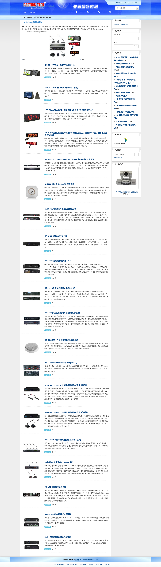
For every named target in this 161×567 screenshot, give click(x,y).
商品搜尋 (118, 150)
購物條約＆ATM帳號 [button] (86, 564)
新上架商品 (119, 164)
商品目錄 (118, 53)
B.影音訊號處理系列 (123, 64)
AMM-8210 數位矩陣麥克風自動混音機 (60, 209)
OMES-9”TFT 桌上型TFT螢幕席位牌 (59, 65)
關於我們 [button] (99, 564)
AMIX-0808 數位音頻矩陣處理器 (57, 537)
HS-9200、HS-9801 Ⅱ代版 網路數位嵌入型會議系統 (66, 385)
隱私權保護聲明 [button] (72, 564)
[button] (33, 12)
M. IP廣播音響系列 (122, 121)
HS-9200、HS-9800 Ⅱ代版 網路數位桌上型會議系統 (66, 412)
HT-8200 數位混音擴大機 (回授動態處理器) (62, 313)
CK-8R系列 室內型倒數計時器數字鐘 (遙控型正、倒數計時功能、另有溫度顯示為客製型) (75, 134)
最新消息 (118, 20)
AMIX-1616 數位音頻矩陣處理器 (57, 514)
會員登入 (118, 31)
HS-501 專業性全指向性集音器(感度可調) (61, 340)
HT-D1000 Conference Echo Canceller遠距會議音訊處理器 (69, 159)
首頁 (35, 17)
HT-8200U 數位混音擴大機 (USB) (58, 261)
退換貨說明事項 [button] (59, 564)
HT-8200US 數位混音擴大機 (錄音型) (59, 288)
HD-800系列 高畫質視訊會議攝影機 (126, 192)
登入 (135, 46)
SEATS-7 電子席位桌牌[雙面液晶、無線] (61, 88)
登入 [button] (127, 3)
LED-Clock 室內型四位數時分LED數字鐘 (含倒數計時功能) (68, 110)
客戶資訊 (118, 134)
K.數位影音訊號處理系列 (125, 112)
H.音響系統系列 (121, 96)
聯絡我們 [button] (107, 564)
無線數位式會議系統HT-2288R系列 (58, 462)
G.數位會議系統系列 (44, 17)
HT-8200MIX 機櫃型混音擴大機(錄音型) (60, 363)
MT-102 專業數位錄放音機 (55, 487)
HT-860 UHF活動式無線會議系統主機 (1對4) (62, 440)
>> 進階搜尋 (118, 157)
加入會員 (134, 3)
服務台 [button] (119, 3)
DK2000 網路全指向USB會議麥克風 (59, 184)
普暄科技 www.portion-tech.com (86, 560)
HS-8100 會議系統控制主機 (55, 236)
